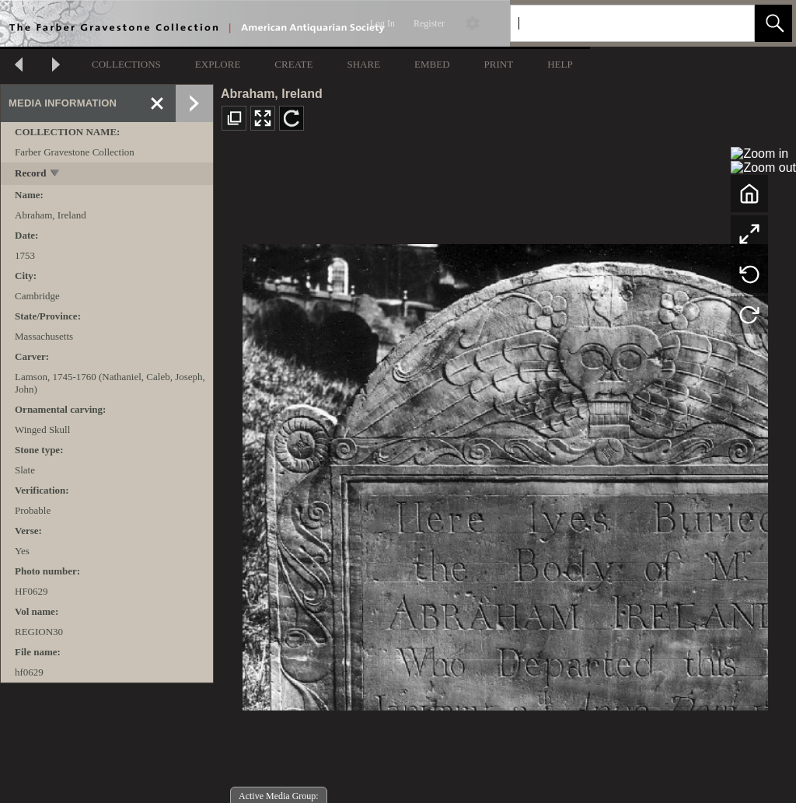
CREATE (293, 64)
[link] (730, 23)
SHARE (363, 64)
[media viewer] (505, 473)
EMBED (432, 64)
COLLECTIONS (126, 64)
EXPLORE (218, 64)
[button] (773, 23)
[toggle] (55, 174)
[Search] (614, 23)
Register (429, 23)
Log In (382, 23)
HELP (560, 64)
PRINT (499, 64)
